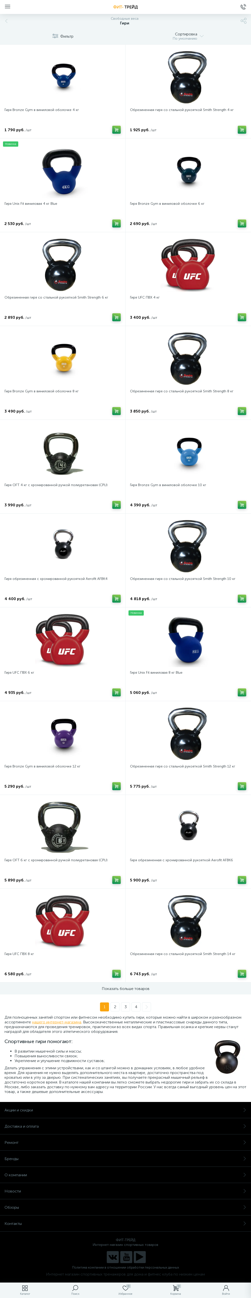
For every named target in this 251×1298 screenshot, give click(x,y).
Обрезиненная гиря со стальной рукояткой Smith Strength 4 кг (182, 110)
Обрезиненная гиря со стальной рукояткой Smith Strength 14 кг (183, 954)
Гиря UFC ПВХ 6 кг (19, 672)
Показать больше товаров (126, 988)
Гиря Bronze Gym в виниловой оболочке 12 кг (42, 766)
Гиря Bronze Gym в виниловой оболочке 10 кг (168, 485)
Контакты (125, 1223)
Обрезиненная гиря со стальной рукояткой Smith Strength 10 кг (183, 579)
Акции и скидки (125, 1110)
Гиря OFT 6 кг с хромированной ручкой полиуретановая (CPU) (56, 860)
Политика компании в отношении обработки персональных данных (125, 1267)
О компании (125, 1175)
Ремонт (125, 1142)
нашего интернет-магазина (56, 1022)
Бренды (125, 1158)
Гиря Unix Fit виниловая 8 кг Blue (156, 672)
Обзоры (125, 1207)
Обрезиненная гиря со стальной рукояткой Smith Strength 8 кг (182, 391)
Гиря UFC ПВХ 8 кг (19, 954)
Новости (125, 1191)
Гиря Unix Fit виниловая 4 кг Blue (30, 204)
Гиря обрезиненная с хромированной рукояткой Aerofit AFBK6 (181, 860)
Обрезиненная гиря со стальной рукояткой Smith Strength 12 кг (182, 766)
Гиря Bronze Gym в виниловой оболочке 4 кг (41, 110)
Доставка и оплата (125, 1126)
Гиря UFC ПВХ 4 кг (145, 297)
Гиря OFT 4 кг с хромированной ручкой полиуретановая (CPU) (56, 485)
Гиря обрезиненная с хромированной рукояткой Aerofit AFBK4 (56, 579)
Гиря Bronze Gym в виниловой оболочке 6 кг (167, 204)
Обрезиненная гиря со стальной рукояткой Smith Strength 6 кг (56, 297)
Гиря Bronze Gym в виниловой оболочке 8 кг (41, 391)
